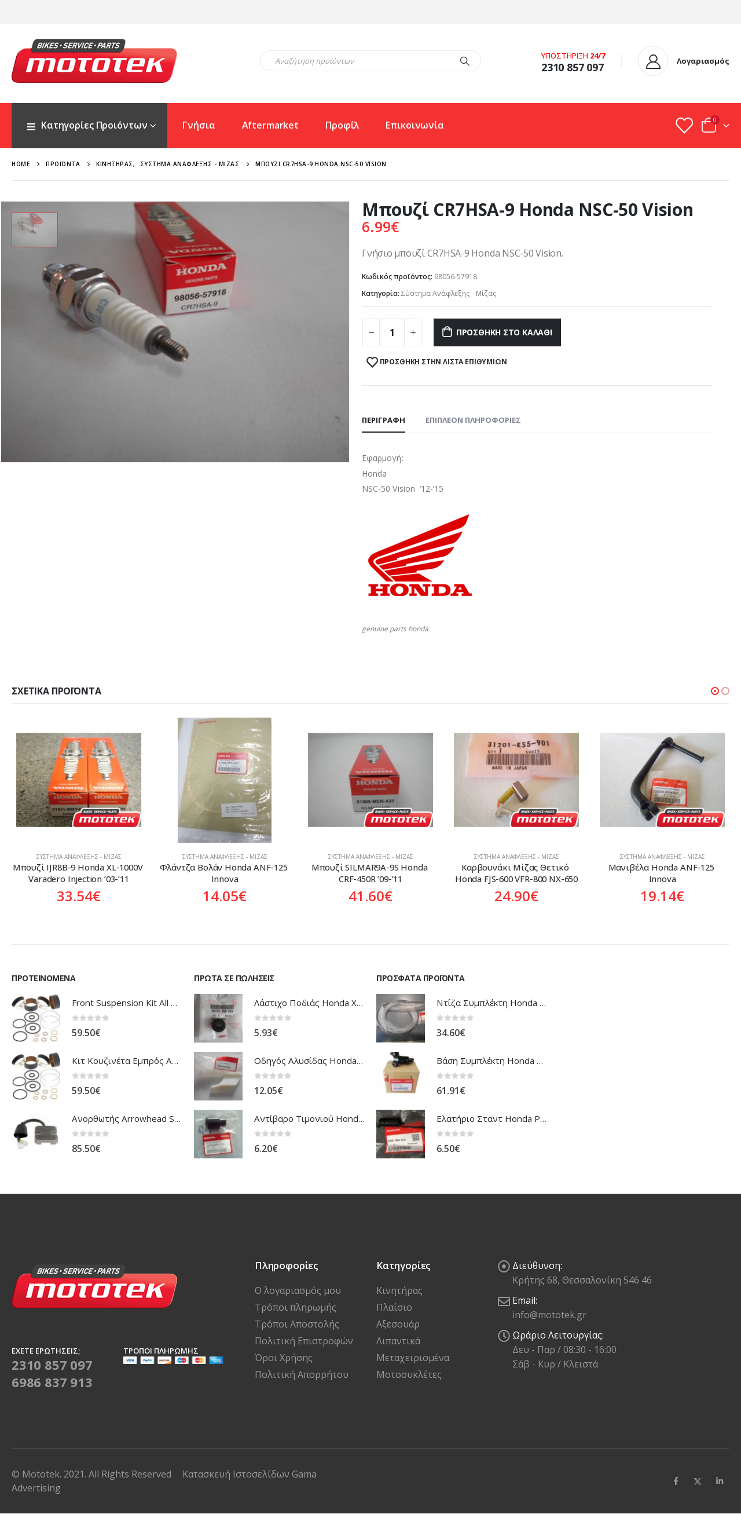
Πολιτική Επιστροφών (304, 1340)
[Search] (465, 61)
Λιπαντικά (398, 1340)
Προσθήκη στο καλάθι (504, 332)
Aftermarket (270, 125)
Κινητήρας (399, 1290)
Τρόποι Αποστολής (297, 1324)
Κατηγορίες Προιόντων (86, 125)
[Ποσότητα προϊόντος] (392, 332)
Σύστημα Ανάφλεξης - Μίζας (449, 293)
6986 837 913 (52, 1382)
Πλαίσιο (394, 1307)
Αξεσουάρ (398, 1324)
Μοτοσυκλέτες (409, 1374)
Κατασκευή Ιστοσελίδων (237, 1474)
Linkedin (719, 1481)
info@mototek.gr (549, 1314)
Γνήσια (198, 125)
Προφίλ (342, 125)
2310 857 (562, 67)
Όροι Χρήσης (284, 1357)
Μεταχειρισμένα (412, 1357)
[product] (79, 780)
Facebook (675, 1481)
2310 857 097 (52, 1364)
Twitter (697, 1481)
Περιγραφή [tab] (383, 420)
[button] (715, 691)
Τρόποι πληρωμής (295, 1307)
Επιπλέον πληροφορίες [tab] (473, 420)
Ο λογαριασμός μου (298, 1290)
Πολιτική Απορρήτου (302, 1374)
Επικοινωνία (415, 125)
